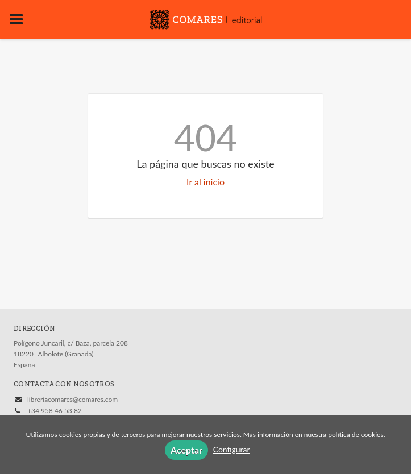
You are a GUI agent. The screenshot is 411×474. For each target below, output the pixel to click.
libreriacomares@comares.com (72, 399)
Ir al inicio (205, 181)
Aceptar (186, 449)
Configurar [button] (231, 449)
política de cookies (355, 434)
